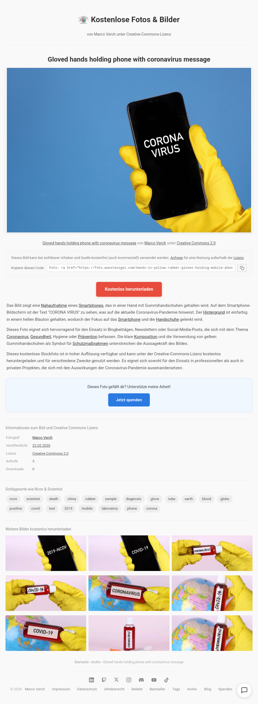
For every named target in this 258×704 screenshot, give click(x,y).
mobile (87, 509)
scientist (33, 500)
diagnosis (133, 500)
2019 (68, 509)
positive (16, 509)
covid (35, 509)
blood (206, 500)
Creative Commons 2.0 (196, 243)
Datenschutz (87, 690)
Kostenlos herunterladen (129, 290)
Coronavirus (17, 337)
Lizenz (239, 258)
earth (189, 500)
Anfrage (176, 258)
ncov (13, 500)
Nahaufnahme (54, 306)
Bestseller (157, 690)
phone (132, 509)
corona (151, 509)
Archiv (95, 663)
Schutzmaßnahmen (90, 344)
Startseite (81, 663)
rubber (90, 500)
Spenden (225, 690)
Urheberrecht (114, 690)
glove (155, 500)
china (71, 500)
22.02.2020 (41, 446)
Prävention (88, 337)
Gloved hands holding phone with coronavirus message (89, 243)
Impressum (61, 690)
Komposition (145, 337)
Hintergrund (214, 313)
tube (172, 500)
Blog (207, 690)
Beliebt (137, 690)
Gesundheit (40, 337)
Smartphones (91, 306)
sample (111, 500)
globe (224, 500)
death (53, 500)
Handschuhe (167, 320)
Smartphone (129, 320)
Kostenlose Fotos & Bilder (129, 20)
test (52, 509)
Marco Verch (155, 243)
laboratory (110, 509)
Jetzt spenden (129, 400)
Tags (176, 690)
